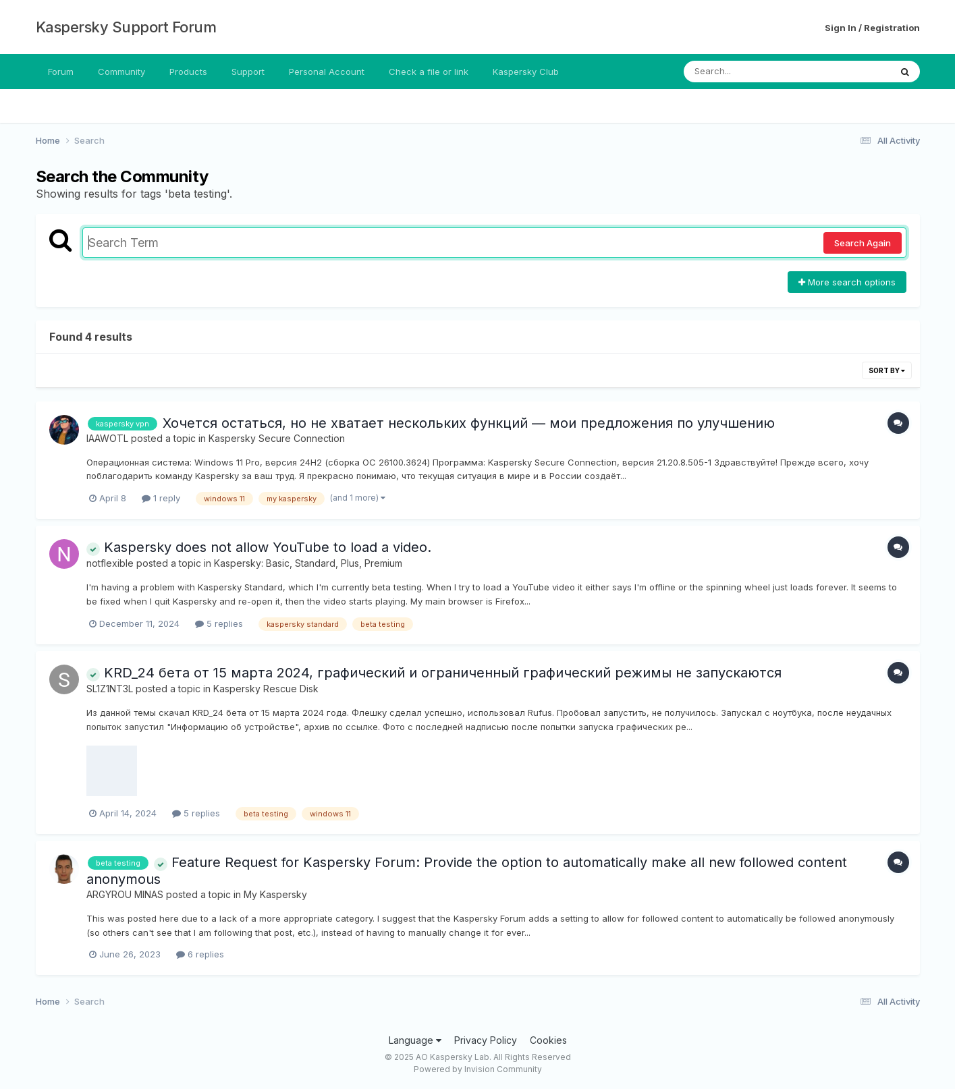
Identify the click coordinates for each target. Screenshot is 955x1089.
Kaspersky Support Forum (126, 27)
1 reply (161, 498)
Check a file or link (428, 71)
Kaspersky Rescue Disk (266, 688)
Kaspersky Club (526, 71)
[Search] (750, 71)
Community (121, 71)
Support (248, 71)
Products (188, 71)
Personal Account (326, 71)
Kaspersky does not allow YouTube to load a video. (258, 547)
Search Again (862, 243)
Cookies (548, 1040)
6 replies (200, 954)
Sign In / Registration (872, 27)
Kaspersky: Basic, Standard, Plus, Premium (308, 563)
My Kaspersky (275, 894)
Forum (61, 71)
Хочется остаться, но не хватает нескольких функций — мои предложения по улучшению (469, 423)
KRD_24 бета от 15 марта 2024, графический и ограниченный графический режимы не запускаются (434, 673)
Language (415, 1040)
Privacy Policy (485, 1040)
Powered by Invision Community (478, 1069)
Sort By (887, 370)
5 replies (219, 623)
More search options (847, 282)
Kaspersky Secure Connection (277, 438)
